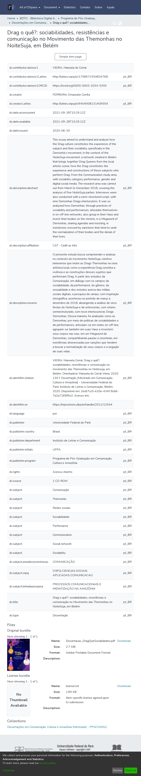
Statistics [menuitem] (70, 7)
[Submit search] (114, 23)
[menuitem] (29, 7)
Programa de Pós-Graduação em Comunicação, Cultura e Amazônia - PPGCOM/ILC (79, 18)
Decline (117, 770)
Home (11, 18)
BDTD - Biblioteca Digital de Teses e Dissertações (38, 18)
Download (124, 641)
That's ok (130, 770)
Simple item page (70, 57)
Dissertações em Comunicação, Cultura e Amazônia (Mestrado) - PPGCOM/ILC (30, 23)
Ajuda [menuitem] (110, 7)
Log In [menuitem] (127, 23)
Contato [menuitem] (85, 7)
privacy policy (47, 763)
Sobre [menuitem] (98, 7)
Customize (9, 770)
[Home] (11, 7)
